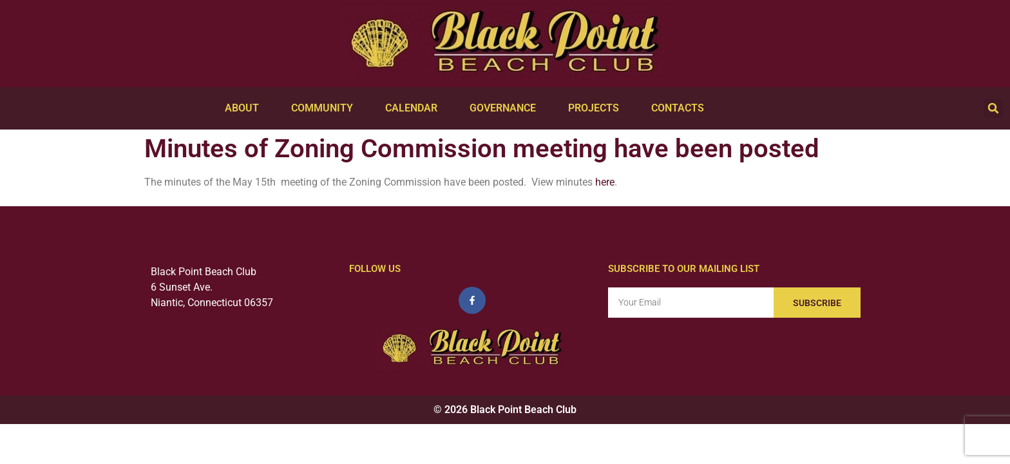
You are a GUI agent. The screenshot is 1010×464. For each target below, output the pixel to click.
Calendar (414, 108)
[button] (993, 108)
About (245, 108)
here (605, 182)
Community (325, 108)
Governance (506, 108)
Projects (596, 108)
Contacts (680, 108)
